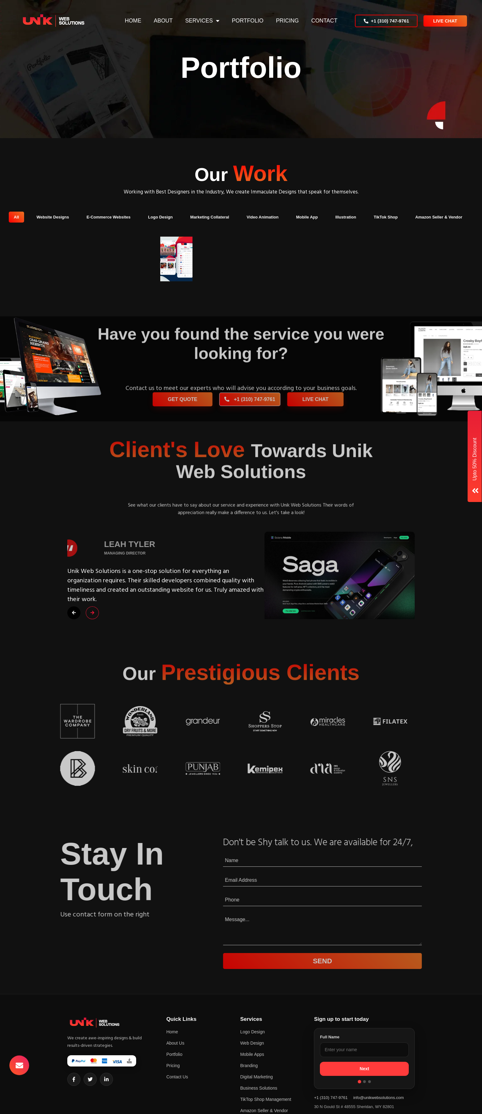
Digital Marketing (256, 1076)
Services (198, 21)
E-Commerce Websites (108, 217)
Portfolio (247, 21)
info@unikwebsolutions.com (378, 1097)
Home (132, 21)
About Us (175, 1043)
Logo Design (160, 217)
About (162, 21)
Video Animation (263, 217)
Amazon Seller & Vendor (438, 217)
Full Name (329, 1037)
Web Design (252, 1043)
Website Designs (53, 217)
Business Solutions (258, 1088)
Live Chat (445, 20)
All (16, 217)
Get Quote (204, 399)
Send (344, 961)
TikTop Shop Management (265, 1099)
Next (364, 1068)
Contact (323, 21)
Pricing (286, 21)
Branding (249, 1065)
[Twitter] (90, 1079)
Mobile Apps (252, 1054)
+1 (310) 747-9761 (386, 20)
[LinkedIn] (106, 1079)
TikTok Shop (386, 217)
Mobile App (307, 217)
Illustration (345, 217)
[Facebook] (73, 1079)
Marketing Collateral (209, 217)
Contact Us (177, 1076)
